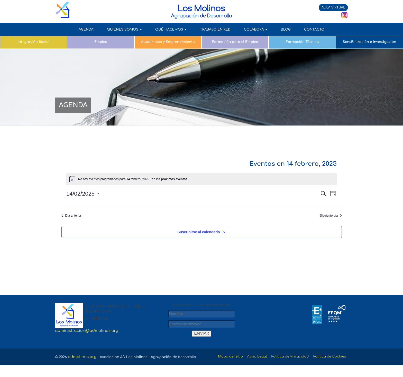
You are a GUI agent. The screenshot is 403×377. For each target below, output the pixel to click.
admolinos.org (83, 357)
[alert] (201, 179)
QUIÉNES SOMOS (124, 29)
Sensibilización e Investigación (369, 42)
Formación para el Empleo (235, 42)
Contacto (314, 29)
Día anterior (71, 215)
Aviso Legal (284, 357)
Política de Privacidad (322, 357)
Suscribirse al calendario (198, 232)
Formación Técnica (302, 42)
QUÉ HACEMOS (171, 29)
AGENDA (86, 29)
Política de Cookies (327, 368)
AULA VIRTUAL (333, 7)
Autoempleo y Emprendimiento (168, 42)
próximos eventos (174, 179)
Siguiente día (331, 215)
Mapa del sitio (254, 357)
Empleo (100, 42)
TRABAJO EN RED (215, 29)
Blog (285, 29)
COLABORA (256, 29)
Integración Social (34, 42)
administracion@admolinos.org (86, 330)
